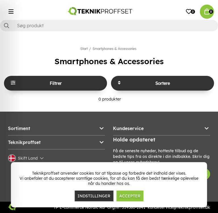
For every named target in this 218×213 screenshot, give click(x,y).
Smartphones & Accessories (115, 49)
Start (84, 49)
